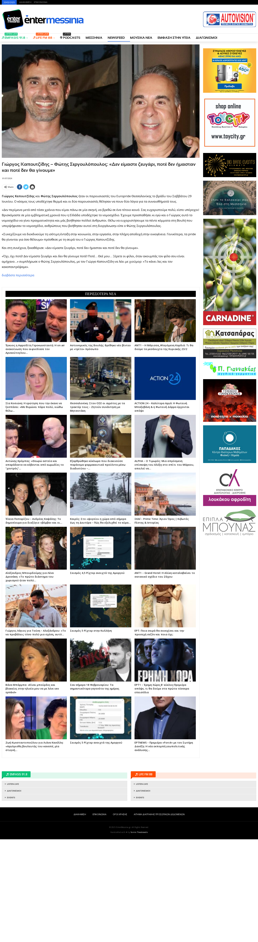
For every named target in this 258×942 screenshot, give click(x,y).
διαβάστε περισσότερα (18, 326)
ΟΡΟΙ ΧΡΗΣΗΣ (120, 917)
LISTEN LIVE (13, 887)
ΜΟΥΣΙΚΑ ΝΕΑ (141, 37)
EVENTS (11, 900)
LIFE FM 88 (42, 36)
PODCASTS (70, 36)
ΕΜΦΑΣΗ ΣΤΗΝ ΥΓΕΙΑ (174, 37)
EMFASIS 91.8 (13, 36)
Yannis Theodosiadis (139, 935)
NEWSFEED (116, 37)
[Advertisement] (101, 216)
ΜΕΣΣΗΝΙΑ (94, 37)
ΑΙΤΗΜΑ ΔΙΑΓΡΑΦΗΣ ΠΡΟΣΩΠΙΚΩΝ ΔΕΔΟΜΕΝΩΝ (159, 917)
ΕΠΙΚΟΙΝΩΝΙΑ (40, 2)
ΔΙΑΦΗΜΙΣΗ (25, 2)
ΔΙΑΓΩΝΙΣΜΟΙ (206, 37)
